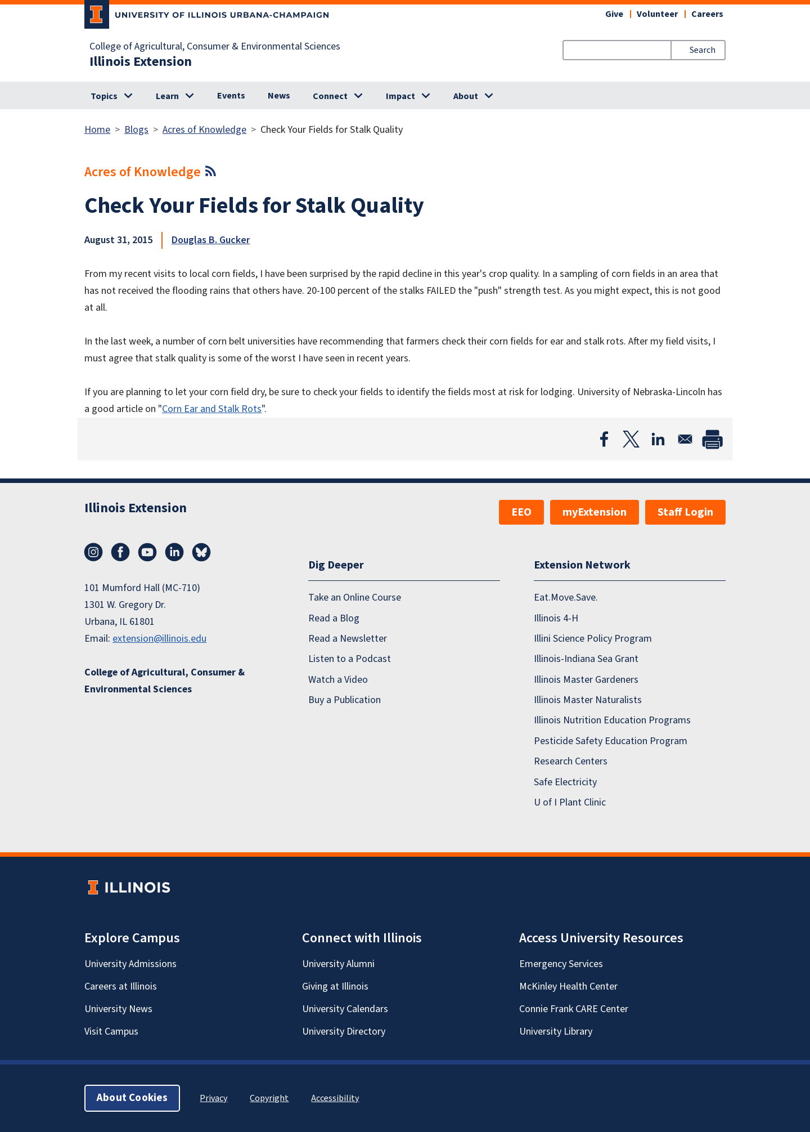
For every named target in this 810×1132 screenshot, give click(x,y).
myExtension (594, 512)
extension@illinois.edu (159, 639)
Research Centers (571, 761)
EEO (521, 512)
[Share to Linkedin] (658, 439)
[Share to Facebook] (604, 439)
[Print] (712, 439)
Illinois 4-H (556, 618)
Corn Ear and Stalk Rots (212, 409)
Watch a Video (338, 680)
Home (97, 130)
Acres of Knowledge (204, 130)
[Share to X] (631, 439)
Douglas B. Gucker (211, 240)
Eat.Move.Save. (566, 597)
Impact (400, 96)
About (465, 96)
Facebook (120, 552)
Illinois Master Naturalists (588, 700)
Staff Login (685, 512)
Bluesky (201, 552)
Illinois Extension (140, 61)
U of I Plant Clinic (570, 802)
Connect (330, 96)
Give (614, 14)
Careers (707, 14)
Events (231, 96)
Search (703, 50)
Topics (104, 96)
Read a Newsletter (347, 639)
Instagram (93, 552)
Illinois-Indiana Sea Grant (586, 659)
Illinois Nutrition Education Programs (612, 720)
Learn (167, 96)
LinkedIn (174, 552)
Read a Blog (333, 618)
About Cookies (132, 1098)
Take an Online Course (354, 597)
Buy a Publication (344, 700)
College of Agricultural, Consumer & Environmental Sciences (214, 46)
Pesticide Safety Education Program (610, 741)
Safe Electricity (565, 782)
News (279, 96)
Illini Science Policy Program (593, 639)
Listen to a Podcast (349, 659)
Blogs (136, 130)
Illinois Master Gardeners (586, 680)
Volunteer (657, 14)
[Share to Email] (685, 439)
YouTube (147, 552)
